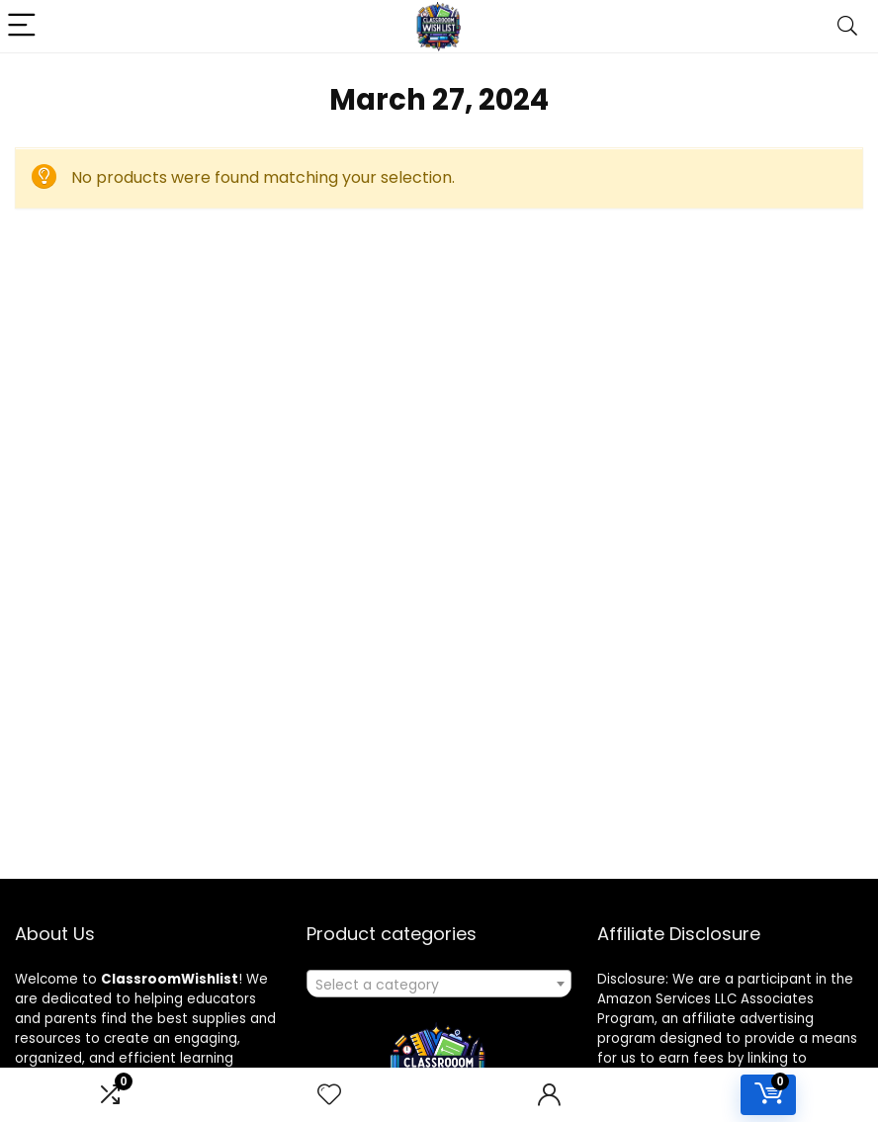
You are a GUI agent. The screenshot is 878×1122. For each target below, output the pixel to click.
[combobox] (439, 983)
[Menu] (23, 26)
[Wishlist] (329, 1094)
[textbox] (439, 984)
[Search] (847, 26)
